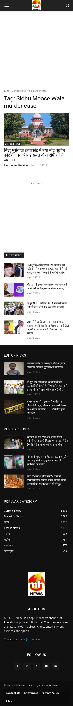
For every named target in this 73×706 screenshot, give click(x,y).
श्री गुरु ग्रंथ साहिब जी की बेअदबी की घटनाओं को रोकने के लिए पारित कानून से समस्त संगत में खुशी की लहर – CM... (47, 386)
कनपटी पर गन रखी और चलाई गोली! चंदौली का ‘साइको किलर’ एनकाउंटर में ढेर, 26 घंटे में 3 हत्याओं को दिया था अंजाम (47, 441)
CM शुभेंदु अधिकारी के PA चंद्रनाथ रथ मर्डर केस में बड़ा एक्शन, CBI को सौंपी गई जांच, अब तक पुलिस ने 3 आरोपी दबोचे (47, 269)
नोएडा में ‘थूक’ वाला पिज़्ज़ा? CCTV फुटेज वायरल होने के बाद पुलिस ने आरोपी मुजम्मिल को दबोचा (47, 460)
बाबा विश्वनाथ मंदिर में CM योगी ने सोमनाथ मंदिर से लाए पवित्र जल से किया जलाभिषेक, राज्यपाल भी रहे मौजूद (46, 480)
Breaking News (12, 143)
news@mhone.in (29, 639)
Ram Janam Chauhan (16, 165)
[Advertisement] (36, 49)
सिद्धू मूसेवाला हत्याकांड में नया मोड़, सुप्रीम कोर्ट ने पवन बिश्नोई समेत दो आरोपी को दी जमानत (34, 155)
